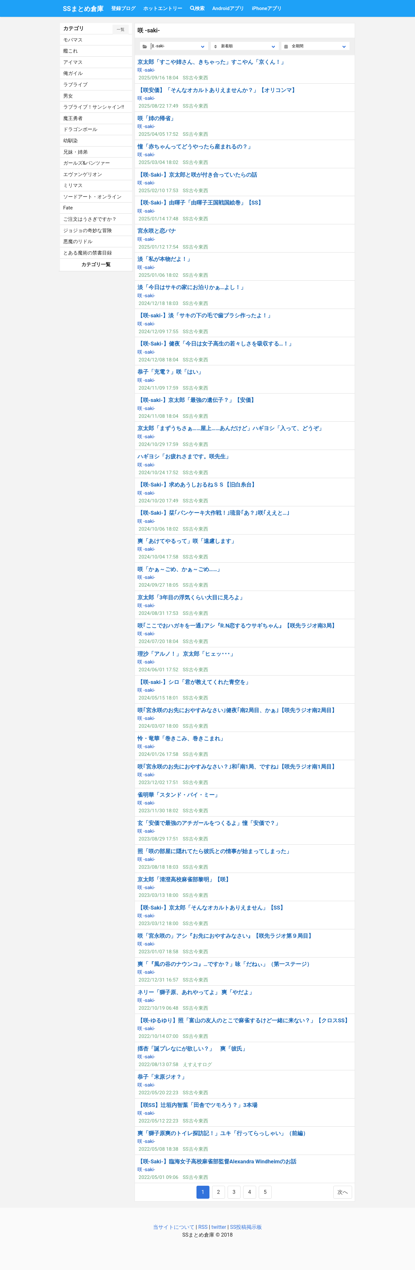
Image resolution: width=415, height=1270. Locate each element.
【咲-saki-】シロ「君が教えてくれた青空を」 (194, 682)
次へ (343, 1192)
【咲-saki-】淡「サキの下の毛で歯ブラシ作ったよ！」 (205, 315)
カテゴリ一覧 (96, 264)
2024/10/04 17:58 (158, 557)
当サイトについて (174, 1227)
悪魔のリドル (77, 241)
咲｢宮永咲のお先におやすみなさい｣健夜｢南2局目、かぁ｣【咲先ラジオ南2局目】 (237, 710)
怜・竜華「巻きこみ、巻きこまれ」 (181, 738)
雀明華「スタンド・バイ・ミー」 (178, 795)
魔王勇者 (73, 118)
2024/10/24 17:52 (158, 473)
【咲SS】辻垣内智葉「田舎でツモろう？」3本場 (197, 1105)
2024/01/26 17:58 (158, 754)
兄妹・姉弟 (75, 152)
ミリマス (73, 185)
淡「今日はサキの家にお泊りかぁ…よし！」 (191, 287)
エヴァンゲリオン (82, 174)
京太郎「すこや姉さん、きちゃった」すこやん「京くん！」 (211, 62)
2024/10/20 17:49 (158, 501)
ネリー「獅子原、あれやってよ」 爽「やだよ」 (196, 992)
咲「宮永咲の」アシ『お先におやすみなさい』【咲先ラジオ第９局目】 (225, 936)
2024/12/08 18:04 (158, 360)
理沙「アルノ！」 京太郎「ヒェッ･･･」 (186, 654)
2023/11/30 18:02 (158, 811)
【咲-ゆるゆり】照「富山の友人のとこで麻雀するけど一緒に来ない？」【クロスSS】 (243, 1020)
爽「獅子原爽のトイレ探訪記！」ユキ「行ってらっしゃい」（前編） (222, 1133)
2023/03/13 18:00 (158, 895)
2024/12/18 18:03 (158, 303)
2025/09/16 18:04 (158, 78)
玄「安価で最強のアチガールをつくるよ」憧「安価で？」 (209, 823)
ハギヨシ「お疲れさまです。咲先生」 (184, 456)
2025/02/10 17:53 (158, 191)
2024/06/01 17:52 (158, 670)
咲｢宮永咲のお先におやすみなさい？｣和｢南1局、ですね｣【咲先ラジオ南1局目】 (237, 766)
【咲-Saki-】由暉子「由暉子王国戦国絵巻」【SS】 (200, 202)
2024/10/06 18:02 (158, 529)
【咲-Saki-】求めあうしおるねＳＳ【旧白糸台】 (197, 484)
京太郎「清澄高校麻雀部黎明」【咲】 (184, 879)
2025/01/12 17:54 (158, 247)
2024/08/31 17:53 (158, 613)
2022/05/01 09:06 (158, 1177)
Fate (68, 208)
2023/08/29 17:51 (158, 839)
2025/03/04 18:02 (158, 162)
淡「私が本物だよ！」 (165, 259)
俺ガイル (73, 73)
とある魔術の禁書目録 (87, 253)
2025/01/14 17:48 (158, 219)
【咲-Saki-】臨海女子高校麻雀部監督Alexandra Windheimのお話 (217, 1161)
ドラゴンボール (80, 129)
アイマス (73, 62)
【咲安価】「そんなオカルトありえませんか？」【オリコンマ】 (217, 90)
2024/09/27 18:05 (158, 585)
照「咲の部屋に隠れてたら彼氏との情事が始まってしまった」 (214, 851)
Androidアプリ (228, 8)
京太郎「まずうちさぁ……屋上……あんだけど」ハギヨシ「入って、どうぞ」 (231, 428)
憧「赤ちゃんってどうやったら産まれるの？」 (195, 146)
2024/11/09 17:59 (158, 388)
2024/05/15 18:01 (158, 698)
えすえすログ (197, 1064)
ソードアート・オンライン (92, 197)
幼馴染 (70, 141)
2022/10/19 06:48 (158, 1008)
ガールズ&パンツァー (86, 163)
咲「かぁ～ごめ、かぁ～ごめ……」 (180, 569)
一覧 (120, 29)
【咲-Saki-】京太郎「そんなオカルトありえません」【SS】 (211, 907)
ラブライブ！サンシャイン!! (93, 107)
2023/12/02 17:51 (158, 782)
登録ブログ (123, 8)
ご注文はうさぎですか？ (90, 219)
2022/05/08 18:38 (158, 1149)
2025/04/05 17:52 (158, 134)
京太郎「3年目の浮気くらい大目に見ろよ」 (191, 597)
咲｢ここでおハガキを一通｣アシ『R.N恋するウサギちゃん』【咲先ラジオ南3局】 (237, 625)
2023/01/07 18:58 (158, 952)
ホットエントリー (162, 8)
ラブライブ (75, 85)
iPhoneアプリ (267, 8)
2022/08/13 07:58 (158, 1064)
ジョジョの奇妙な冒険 (87, 230)
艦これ (70, 51)
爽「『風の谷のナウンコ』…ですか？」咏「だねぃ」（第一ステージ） (224, 964)
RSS (203, 1227)
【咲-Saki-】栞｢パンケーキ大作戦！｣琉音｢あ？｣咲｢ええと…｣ (213, 513)
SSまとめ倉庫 (83, 9)
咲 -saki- (146, 70)
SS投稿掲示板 (246, 1227)
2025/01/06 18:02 (158, 275)
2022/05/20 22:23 (158, 1093)
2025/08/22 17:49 (158, 106)
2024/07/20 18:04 (158, 641)
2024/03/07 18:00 (158, 726)
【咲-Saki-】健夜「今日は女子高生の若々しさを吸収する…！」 (215, 343)
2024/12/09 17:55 (158, 332)
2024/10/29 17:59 (158, 444)
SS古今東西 (195, 78)
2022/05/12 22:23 (158, 1121)
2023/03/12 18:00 (158, 923)
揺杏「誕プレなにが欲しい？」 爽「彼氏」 (192, 1048)
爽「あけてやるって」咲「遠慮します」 (187, 541)
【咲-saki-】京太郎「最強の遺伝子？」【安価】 (196, 400)
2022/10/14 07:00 (158, 1036)
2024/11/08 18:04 (158, 416)
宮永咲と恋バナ (156, 231)
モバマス (73, 40)
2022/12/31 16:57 (158, 980)
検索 (197, 8)
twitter (218, 1227)
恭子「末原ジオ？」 (162, 1077)
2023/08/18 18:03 (158, 867)
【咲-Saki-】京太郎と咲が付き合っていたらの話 (197, 174)
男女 (68, 96)
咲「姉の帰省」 (156, 118)
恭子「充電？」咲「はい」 (170, 372)
